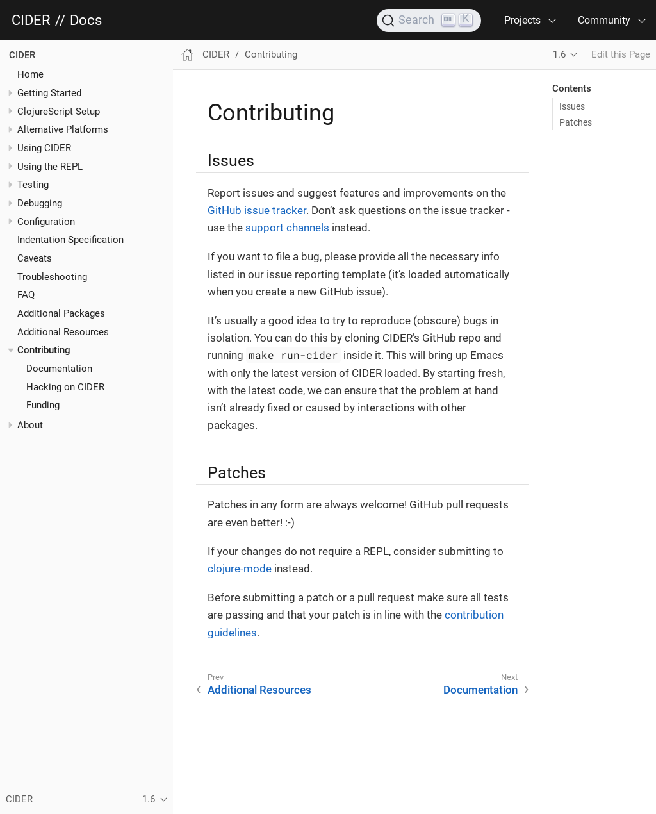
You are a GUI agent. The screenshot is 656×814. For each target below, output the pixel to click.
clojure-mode (240, 568)
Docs (86, 20)
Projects (522, 20)
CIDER (31, 20)
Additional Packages (61, 313)
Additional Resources (63, 332)
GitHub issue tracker (257, 210)
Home (30, 74)
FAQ (26, 295)
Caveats (34, 258)
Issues (572, 106)
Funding (43, 405)
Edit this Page (620, 54)
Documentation (59, 368)
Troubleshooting (52, 277)
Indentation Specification (70, 239)
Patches (575, 122)
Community (604, 20)
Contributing (43, 350)
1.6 (559, 54)
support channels (287, 227)
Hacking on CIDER (65, 387)
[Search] (429, 20)
